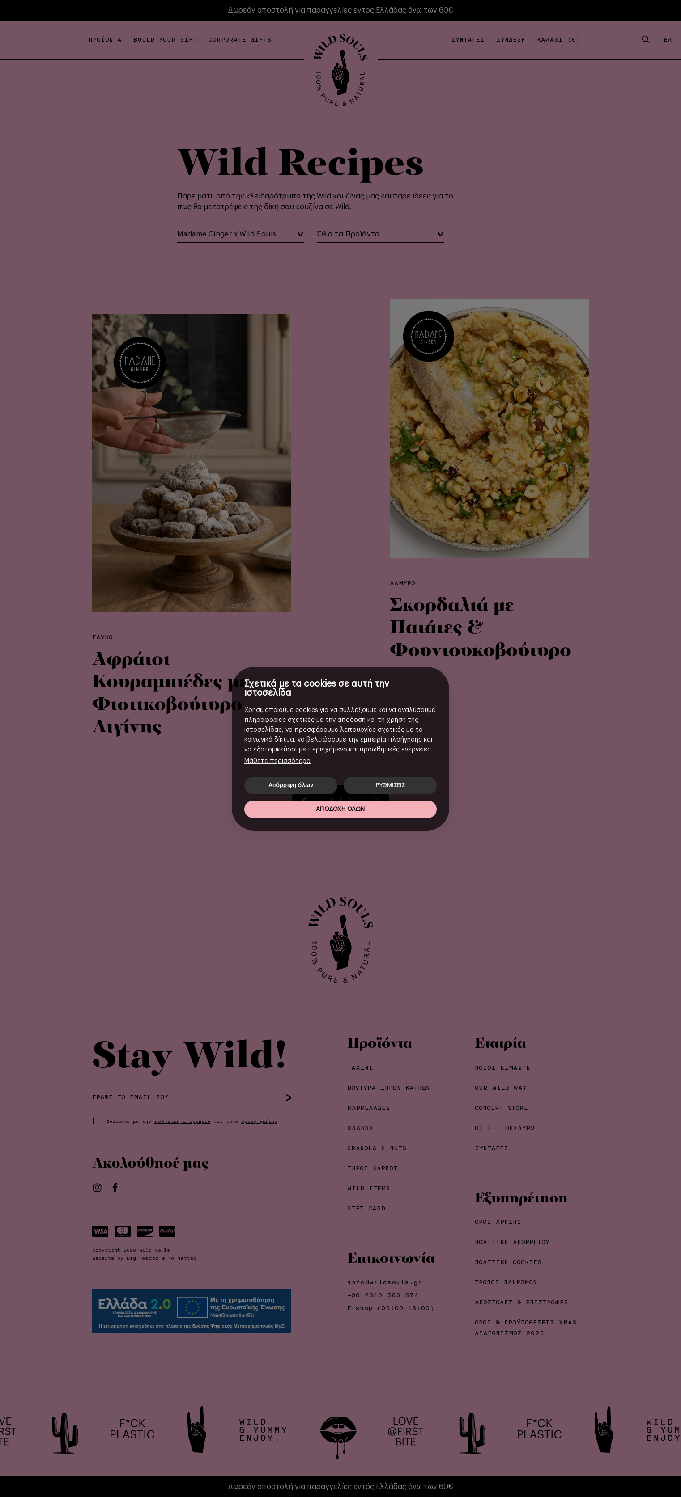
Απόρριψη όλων (291, 785)
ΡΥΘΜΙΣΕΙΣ (390, 785)
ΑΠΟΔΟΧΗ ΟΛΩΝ (340, 809)
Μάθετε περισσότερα (277, 761)
